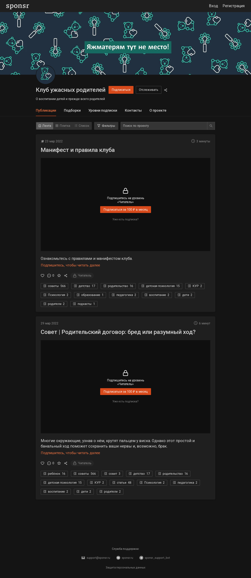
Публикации (46, 110)
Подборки (72, 110)
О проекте (157, 110)
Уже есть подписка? (125, 219)
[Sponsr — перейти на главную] (17, 6)
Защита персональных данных (125, 567)
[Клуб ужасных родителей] (45, 74)
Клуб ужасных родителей (70, 89)
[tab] (46, 110)
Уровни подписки (102, 110)
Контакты (133, 110)
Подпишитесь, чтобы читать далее (70, 265)
